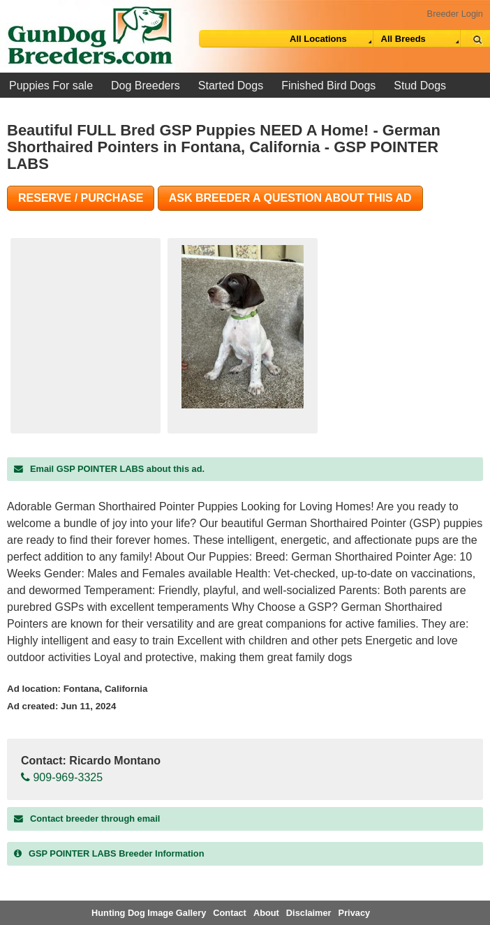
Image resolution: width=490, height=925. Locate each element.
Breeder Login (455, 13)
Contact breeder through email (87, 818)
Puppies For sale (51, 85)
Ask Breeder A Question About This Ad (290, 198)
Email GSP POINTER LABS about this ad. (109, 469)
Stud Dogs (420, 85)
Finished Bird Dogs (328, 85)
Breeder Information (109, 853)
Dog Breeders (145, 85)
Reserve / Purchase (80, 198)
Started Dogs (230, 85)
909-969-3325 (62, 777)
